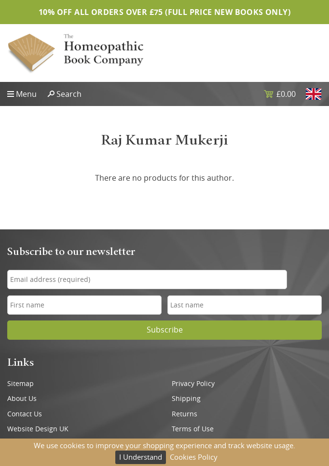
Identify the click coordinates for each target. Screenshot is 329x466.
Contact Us (24, 414)
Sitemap (20, 383)
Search (69, 94)
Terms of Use (193, 429)
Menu (26, 94)
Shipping (186, 398)
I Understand (140, 457)
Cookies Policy (194, 457)
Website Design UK (38, 429)
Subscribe (165, 330)
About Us (22, 398)
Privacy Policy (193, 383)
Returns (184, 414)
